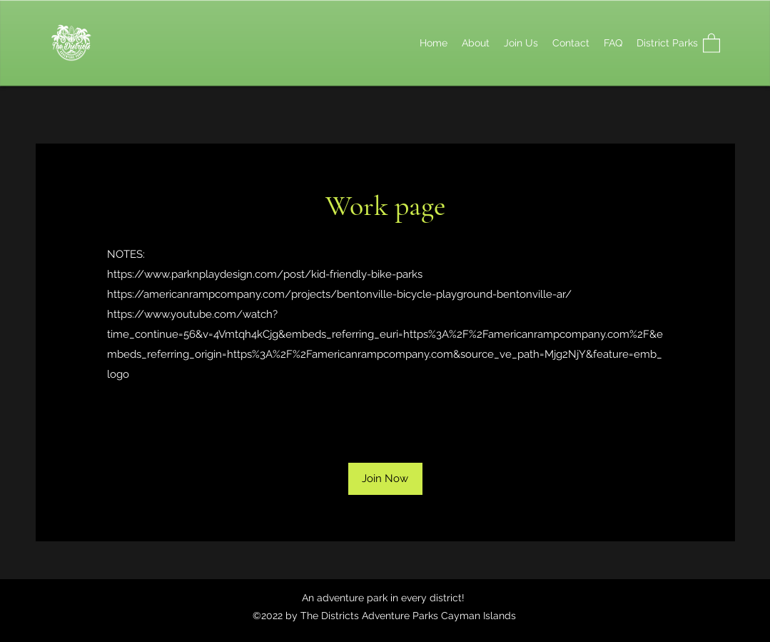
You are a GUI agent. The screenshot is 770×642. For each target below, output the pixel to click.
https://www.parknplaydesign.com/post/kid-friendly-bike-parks (264, 274)
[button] (711, 42)
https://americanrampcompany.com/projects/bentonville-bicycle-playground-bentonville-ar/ (339, 294)
